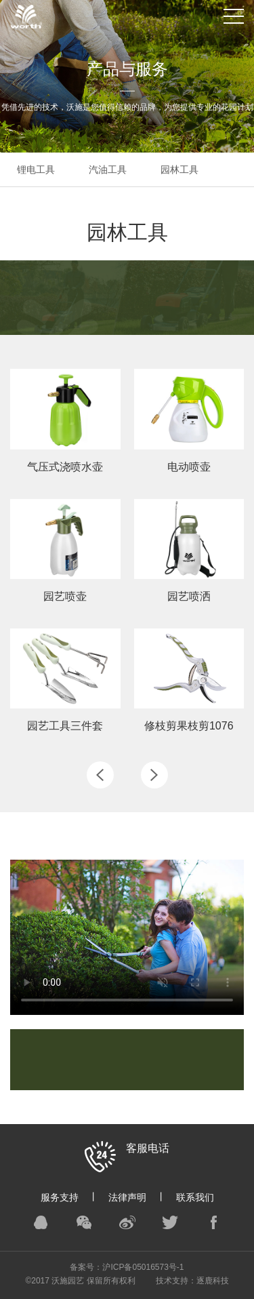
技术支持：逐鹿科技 (192, 1280)
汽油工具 (108, 169)
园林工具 (179, 169)
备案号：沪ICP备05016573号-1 (127, 1267)
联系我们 (195, 1197)
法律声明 (127, 1197)
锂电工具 (36, 169)
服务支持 (60, 1197)
